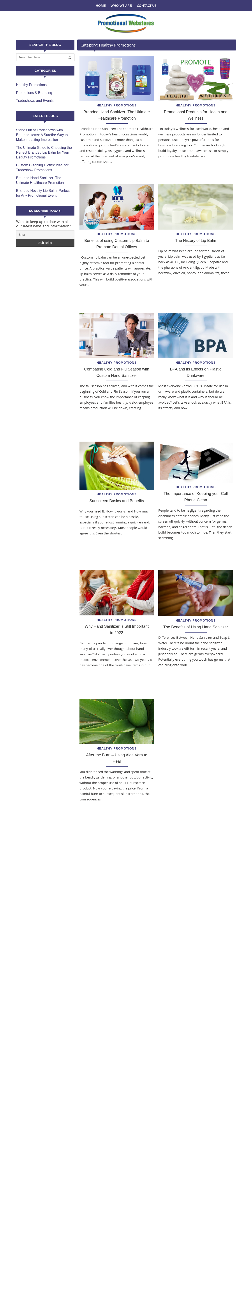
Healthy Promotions (117, 105)
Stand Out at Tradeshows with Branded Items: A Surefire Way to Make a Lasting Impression (42, 135)
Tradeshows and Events (35, 100)
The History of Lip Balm (195, 240)
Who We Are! (121, 5)
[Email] (45, 234)
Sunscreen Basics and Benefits (116, 501)
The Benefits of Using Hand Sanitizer (195, 627)
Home (101, 5)
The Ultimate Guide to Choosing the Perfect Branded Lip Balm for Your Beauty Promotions (44, 152)
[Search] (69, 57)
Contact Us (146, 5)
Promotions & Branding (34, 93)
